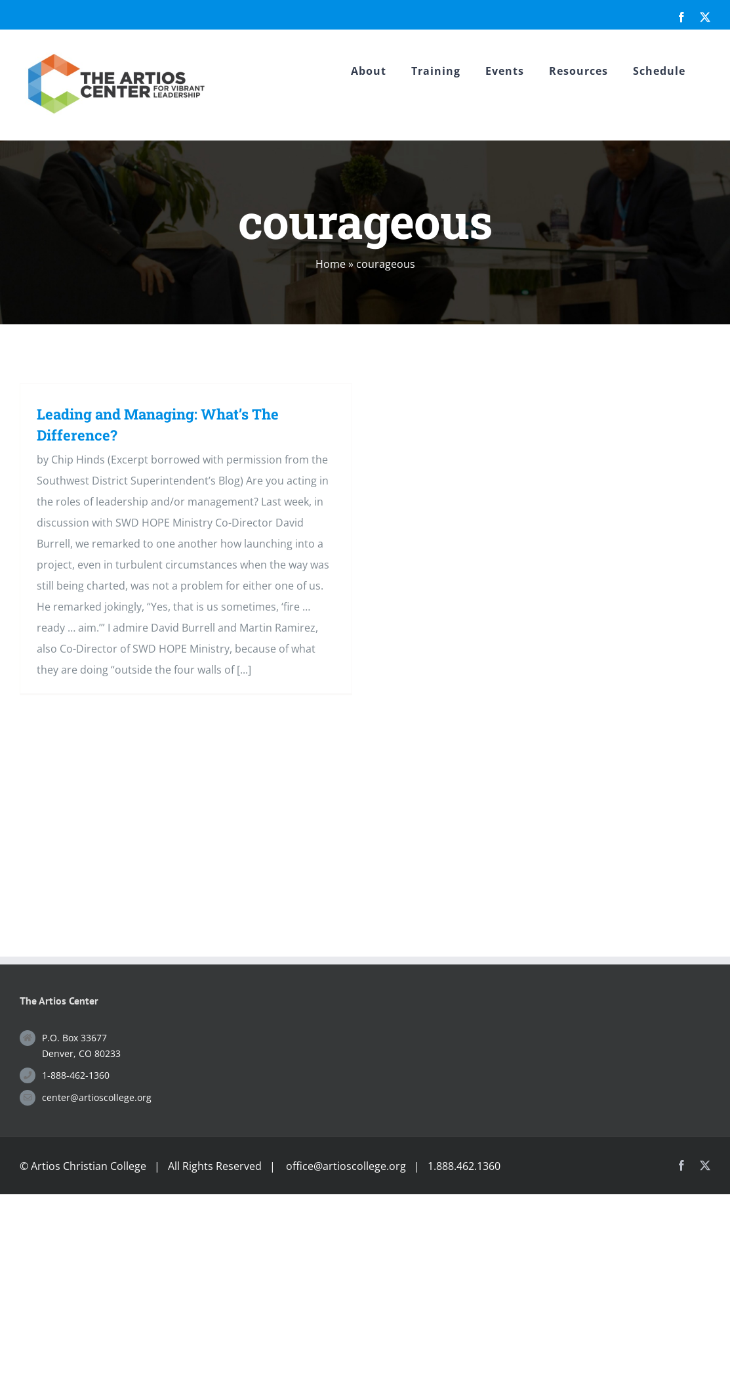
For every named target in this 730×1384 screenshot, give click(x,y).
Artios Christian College (88, 1166)
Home (330, 264)
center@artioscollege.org (97, 1097)
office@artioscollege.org (346, 1166)
